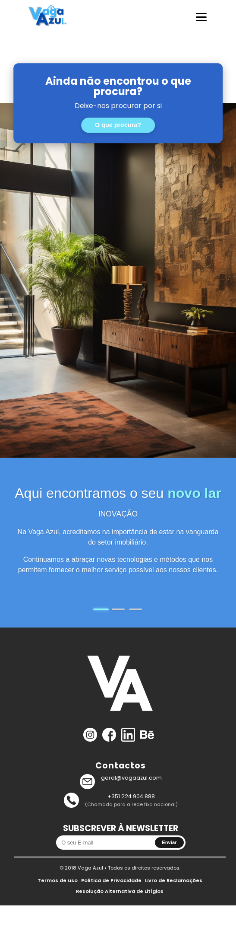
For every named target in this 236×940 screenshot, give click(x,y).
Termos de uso (58, 880)
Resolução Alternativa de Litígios (120, 891)
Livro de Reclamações (173, 880)
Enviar (169, 842)
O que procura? (118, 125)
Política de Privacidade (111, 880)
